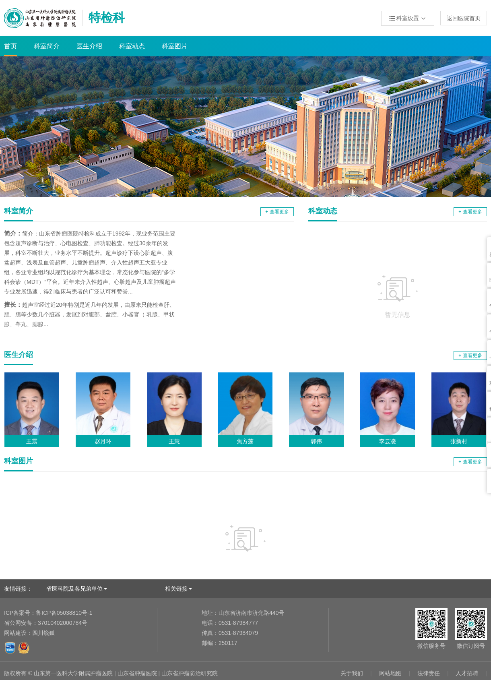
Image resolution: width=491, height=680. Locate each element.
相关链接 (176, 588)
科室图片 (175, 46)
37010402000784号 (45, 623)
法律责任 (428, 673)
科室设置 (408, 18)
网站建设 (15, 633)
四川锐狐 (43, 633)
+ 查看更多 (277, 212)
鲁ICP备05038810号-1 (48, 613)
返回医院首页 (464, 18)
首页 (10, 46)
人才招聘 (467, 673)
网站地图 (390, 673)
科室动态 (132, 46)
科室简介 (47, 46)
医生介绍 (89, 46)
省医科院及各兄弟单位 (74, 588)
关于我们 (351, 673)
